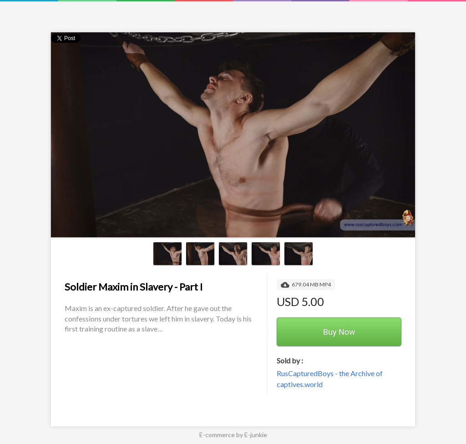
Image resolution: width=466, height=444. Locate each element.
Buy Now (339, 332)
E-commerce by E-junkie (233, 435)
